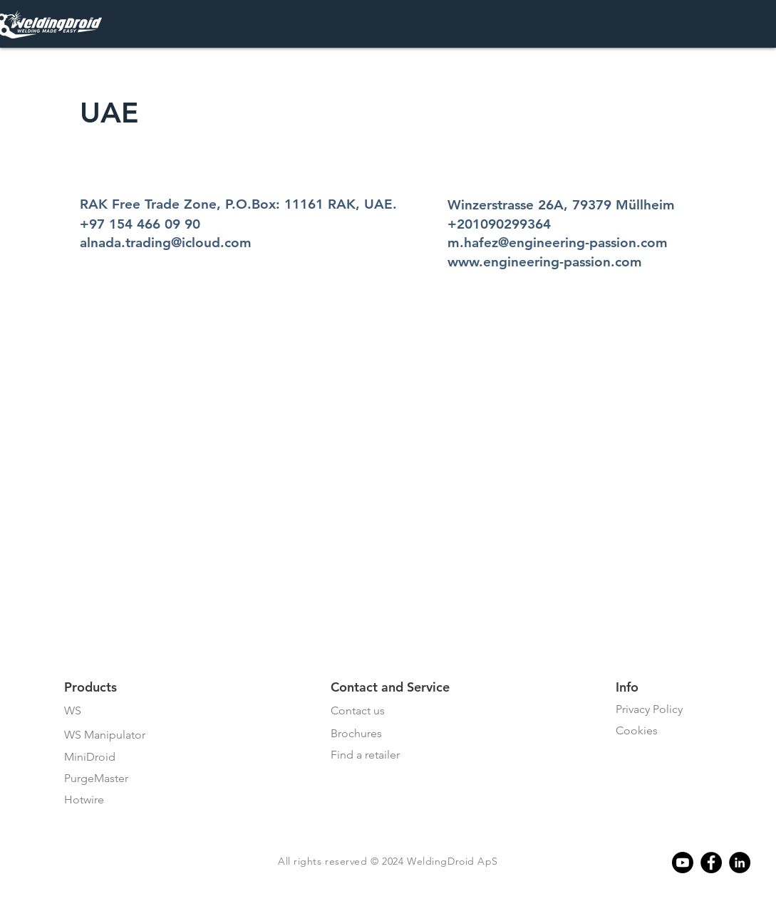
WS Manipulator (104, 734)
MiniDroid (89, 757)
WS (72, 710)
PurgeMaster (96, 778)
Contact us (358, 710)
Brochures (356, 733)
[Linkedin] (739, 862)
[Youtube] (682, 862)
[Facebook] (711, 862)
